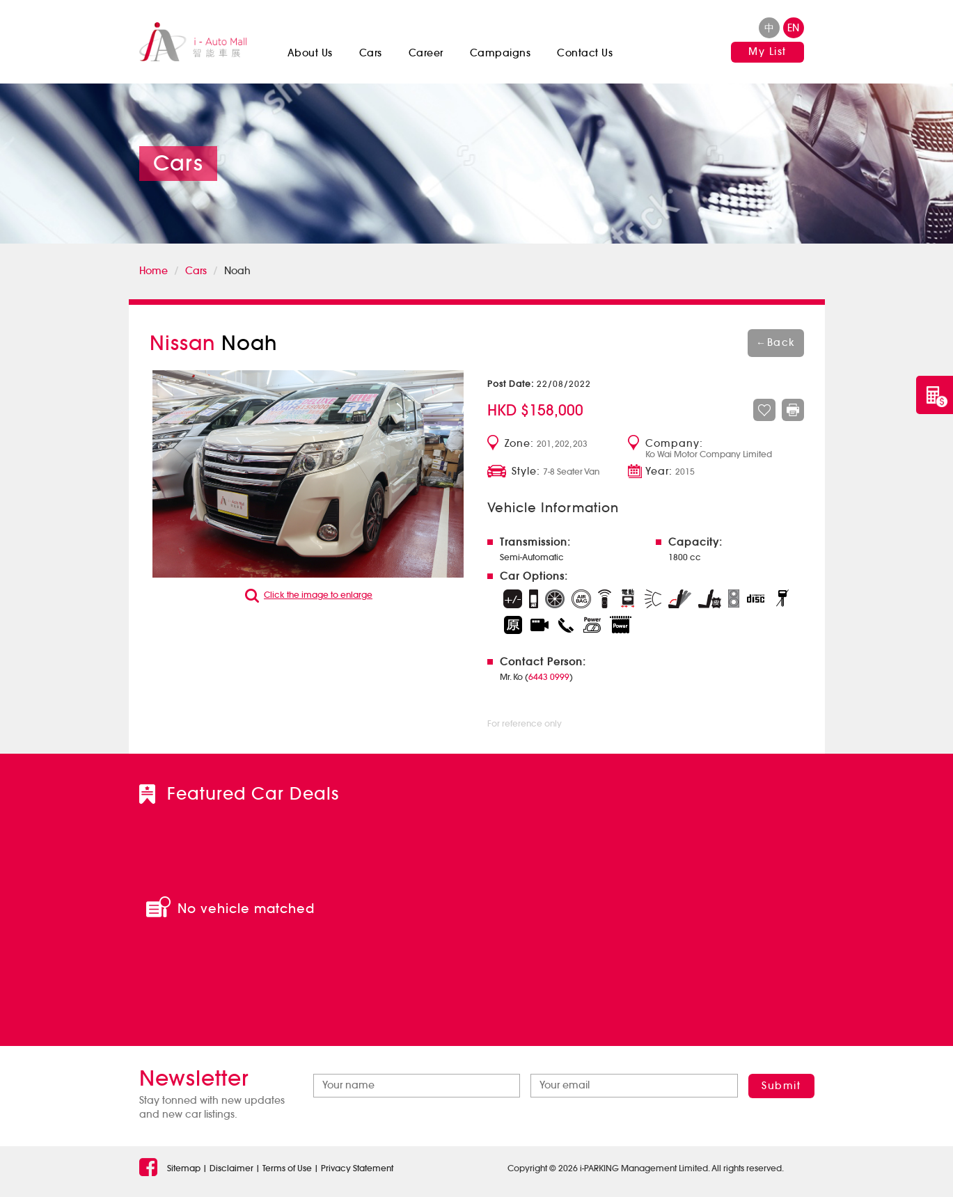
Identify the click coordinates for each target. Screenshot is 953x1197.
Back (776, 342)
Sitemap (183, 1168)
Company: (674, 443)
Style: (526, 471)
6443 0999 (548, 677)
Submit (781, 1085)
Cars (370, 53)
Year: (658, 471)
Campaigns (500, 53)
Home (153, 270)
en (793, 28)
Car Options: (534, 576)
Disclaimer (231, 1168)
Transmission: (535, 542)
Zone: (519, 443)
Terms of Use (287, 1168)
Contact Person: (543, 662)
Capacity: (695, 542)
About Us (310, 53)
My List (767, 51)
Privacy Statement (357, 1168)
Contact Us (585, 53)
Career (426, 53)
